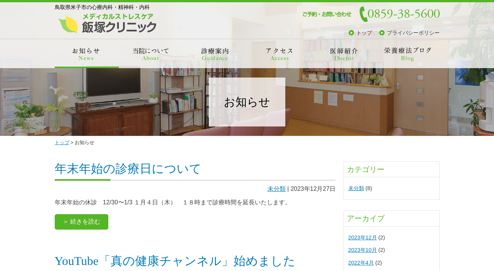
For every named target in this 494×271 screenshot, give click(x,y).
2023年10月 (362, 250)
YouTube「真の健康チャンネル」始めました (175, 261)
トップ (364, 33)
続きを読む (85, 221)
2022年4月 (361, 263)
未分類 (277, 189)
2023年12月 (362, 237)
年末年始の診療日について (128, 168)
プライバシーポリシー (413, 33)
